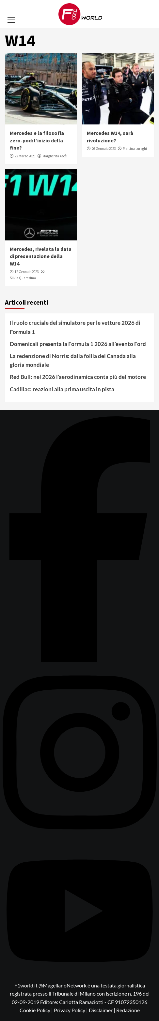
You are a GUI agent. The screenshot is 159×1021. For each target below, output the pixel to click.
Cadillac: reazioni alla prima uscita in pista (62, 389)
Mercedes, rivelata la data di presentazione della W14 (41, 256)
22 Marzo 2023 (25, 156)
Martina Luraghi (135, 148)
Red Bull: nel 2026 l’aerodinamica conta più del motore (78, 376)
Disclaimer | (102, 1010)
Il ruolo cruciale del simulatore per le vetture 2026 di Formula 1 (75, 327)
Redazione (128, 1010)
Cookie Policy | (37, 1010)
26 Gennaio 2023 (104, 148)
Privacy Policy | (71, 1010)
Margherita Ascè (54, 156)
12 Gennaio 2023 (27, 271)
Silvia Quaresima (23, 278)
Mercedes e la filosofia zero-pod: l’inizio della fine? (37, 140)
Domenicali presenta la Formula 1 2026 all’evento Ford (78, 343)
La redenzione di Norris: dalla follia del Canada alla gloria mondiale (73, 360)
